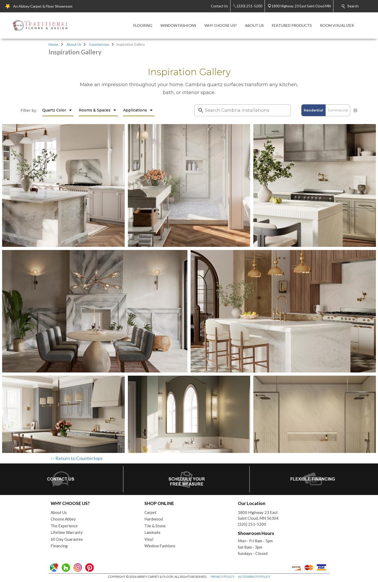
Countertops (99, 44)
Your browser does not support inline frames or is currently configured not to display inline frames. (189, 256)
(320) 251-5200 (252, 524)
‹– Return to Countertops (77, 458)
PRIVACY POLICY (222, 577)
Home (53, 44)
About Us (73, 44)
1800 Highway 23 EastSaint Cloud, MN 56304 (258, 515)
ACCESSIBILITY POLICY (254, 577)
